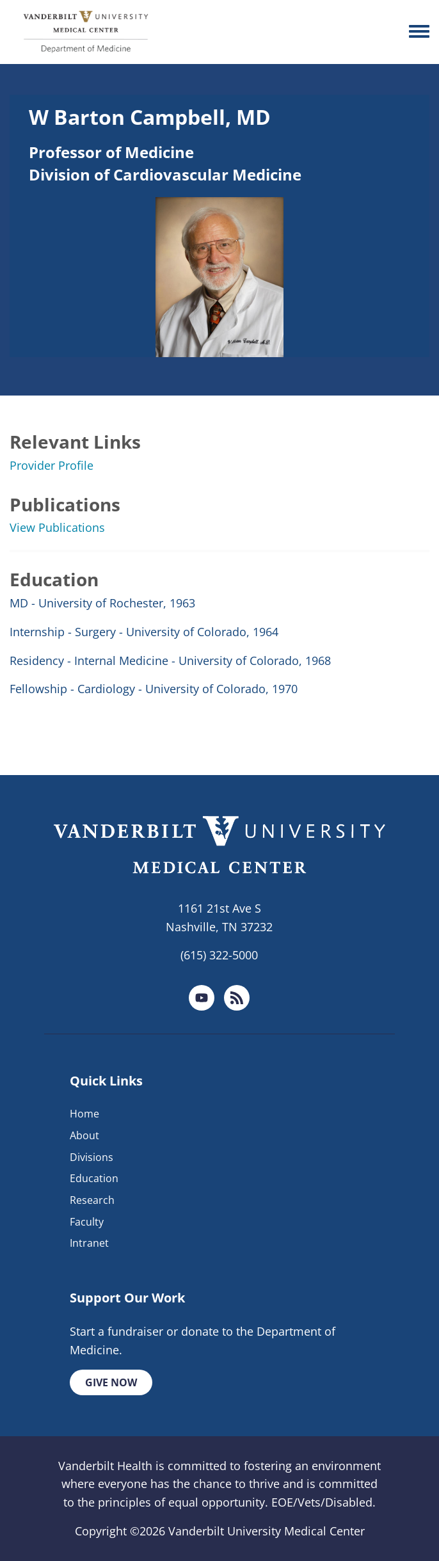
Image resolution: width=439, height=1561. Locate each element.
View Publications (57, 527)
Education (94, 1178)
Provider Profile (51, 465)
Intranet (89, 1243)
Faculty (87, 1222)
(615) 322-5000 (219, 955)
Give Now (111, 1382)
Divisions (91, 1157)
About (84, 1135)
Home (84, 1114)
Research (92, 1200)
